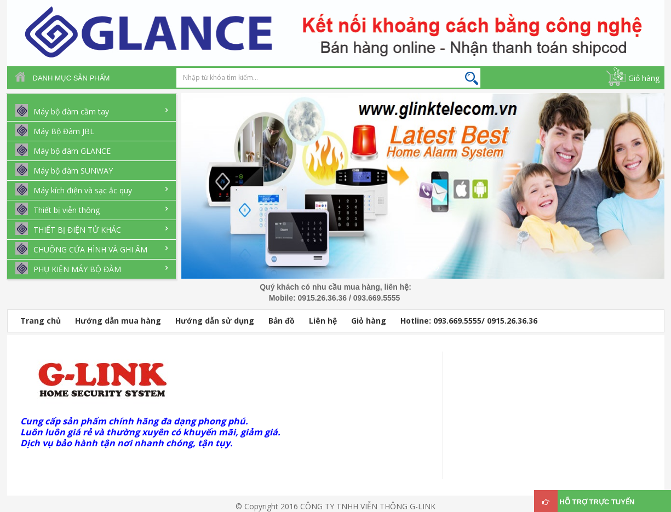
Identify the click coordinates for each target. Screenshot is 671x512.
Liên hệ (323, 320)
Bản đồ (281, 320)
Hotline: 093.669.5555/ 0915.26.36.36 (468, 320)
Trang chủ (40, 320)
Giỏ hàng (643, 78)
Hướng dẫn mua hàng (118, 320)
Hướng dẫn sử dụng (214, 320)
